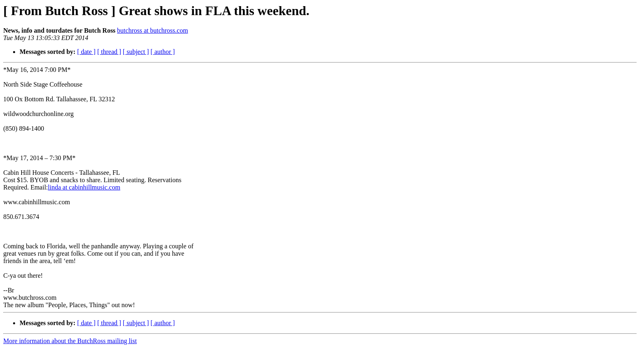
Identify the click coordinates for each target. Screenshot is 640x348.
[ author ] (163, 51)
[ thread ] (109, 51)
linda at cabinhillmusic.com (84, 187)
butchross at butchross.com (152, 30)
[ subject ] (136, 51)
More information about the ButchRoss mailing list (70, 340)
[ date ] (86, 51)
